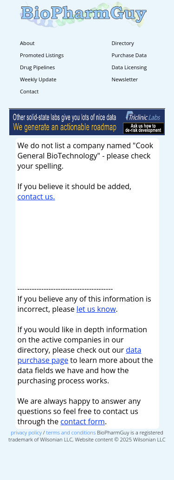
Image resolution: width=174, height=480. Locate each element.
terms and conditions (71, 432)
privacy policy (26, 432)
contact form (82, 421)
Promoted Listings (42, 55)
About (27, 42)
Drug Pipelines (37, 67)
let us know (96, 309)
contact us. (36, 196)
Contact (29, 91)
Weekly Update (38, 79)
